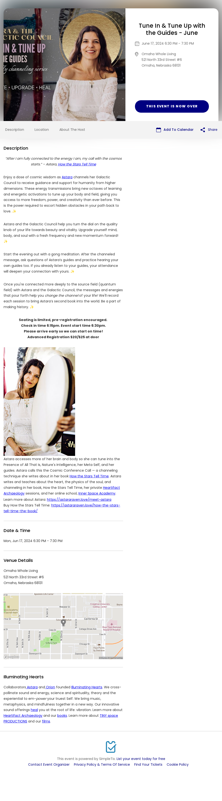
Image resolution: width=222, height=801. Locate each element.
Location (42, 129)
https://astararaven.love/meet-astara (79, 499)
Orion (50, 687)
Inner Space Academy (96, 493)
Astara (67, 177)
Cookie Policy (178, 764)
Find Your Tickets (148, 764)
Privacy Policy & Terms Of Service (102, 764)
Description (14, 129)
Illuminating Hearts (86, 687)
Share (209, 129)
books (62, 715)
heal (34, 709)
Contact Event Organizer (49, 764)
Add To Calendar (175, 129)
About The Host (72, 129)
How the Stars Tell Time (89, 476)
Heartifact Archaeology (23, 715)
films (46, 721)
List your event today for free (141, 758)
